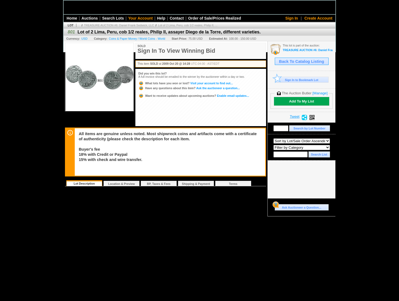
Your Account (140, 18)
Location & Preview (121, 183)
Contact (177, 18)
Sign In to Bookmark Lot (297, 80)
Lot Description (84, 183)
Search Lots (113, 18)
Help (161, 18)
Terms (233, 183)
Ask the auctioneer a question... (189, 88)
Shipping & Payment (196, 183)
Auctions (90, 18)
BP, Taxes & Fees (159, 183)
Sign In (291, 18)
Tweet (295, 117)
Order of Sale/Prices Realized (214, 18)
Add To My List (301, 101)
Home (72, 18)
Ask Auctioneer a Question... (298, 206)
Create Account (318, 18)
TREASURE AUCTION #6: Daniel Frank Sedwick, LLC (119, 25)
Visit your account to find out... (185, 83)
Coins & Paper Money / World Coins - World (137, 38)
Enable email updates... (193, 95)
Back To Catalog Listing (301, 61)
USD (84, 38)
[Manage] (320, 93)
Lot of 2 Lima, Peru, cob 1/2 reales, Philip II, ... (188, 25)
